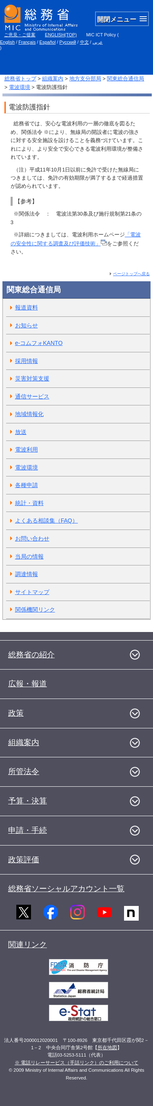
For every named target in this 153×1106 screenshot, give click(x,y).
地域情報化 (29, 414)
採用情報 (26, 361)
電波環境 (19, 87)
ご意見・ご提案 (19, 34)
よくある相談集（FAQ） (46, 520)
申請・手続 (27, 830)
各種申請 (26, 485)
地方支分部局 (85, 79)
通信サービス (32, 396)
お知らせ (26, 325)
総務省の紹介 (31, 654)
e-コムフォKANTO (39, 343)
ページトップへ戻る (131, 273)
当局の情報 (29, 556)
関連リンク (27, 944)
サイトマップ (32, 592)
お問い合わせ (32, 538)
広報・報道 (27, 683)
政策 (16, 713)
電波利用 (26, 449)
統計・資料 (29, 503)
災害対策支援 (32, 378)
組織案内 (52, 79)
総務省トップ (20, 79)
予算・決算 (27, 801)
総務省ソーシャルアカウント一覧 (66, 888)
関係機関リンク (35, 609)
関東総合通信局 (125, 79)
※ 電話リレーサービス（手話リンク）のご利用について (76, 1062)
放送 (21, 432)
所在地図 (107, 1047)
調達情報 (26, 574)
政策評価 (23, 859)
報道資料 (26, 307)
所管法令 (23, 771)
